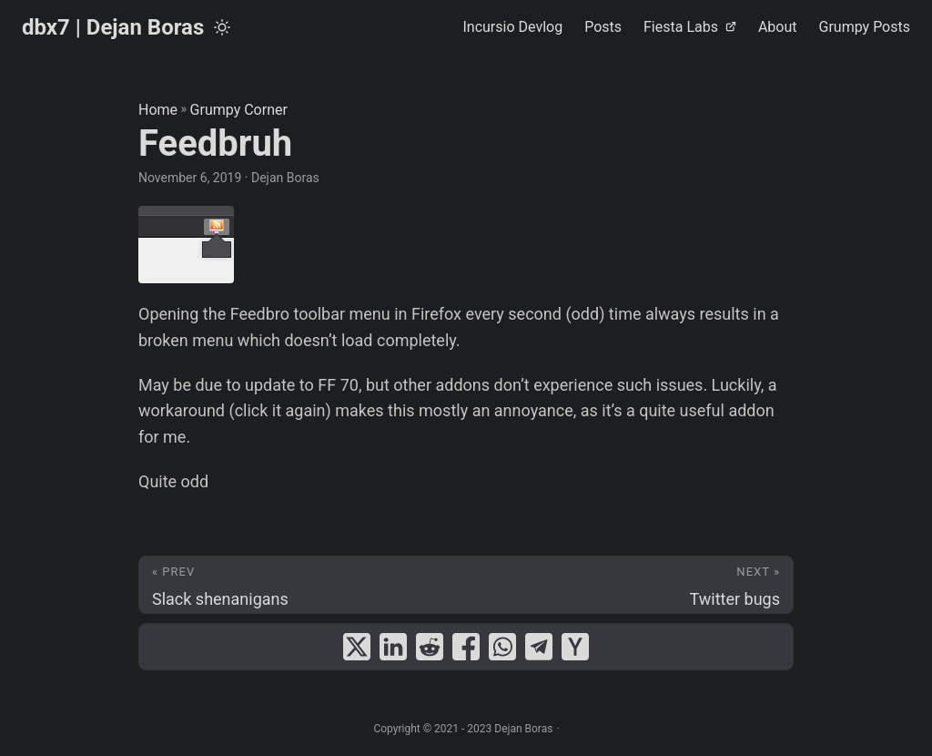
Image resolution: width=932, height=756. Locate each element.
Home (157, 109)
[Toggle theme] (222, 27)
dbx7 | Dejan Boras (113, 27)
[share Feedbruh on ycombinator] (575, 646)
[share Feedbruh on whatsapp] (502, 646)
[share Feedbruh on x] (356, 646)
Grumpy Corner (239, 109)
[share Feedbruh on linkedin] (393, 646)
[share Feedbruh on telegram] (538, 646)
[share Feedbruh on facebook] (466, 646)
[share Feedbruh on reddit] (429, 646)
